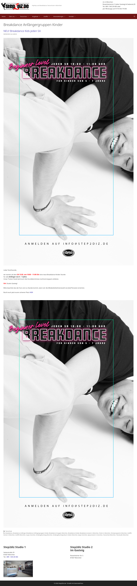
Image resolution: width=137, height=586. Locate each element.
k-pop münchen (30, 535)
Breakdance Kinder (73, 533)
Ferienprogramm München (119, 533)
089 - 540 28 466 (12, 557)
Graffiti (48, 16)
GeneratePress (78, 583)
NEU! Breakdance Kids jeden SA (22, 31)
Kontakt (73, 16)
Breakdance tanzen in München (89, 533)
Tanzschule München (109, 535)
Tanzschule (25, 16)
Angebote (37, 16)
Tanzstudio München (122, 535)
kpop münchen (82, 535)
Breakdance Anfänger (19, 533)
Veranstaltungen (60, 16)
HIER (31, 292)
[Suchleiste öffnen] (134, 16)
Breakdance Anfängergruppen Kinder (37, 533)
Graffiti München (20, 535)
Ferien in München (104, 533)
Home (4, 16)
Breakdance (8, 533)
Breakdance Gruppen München (58, 533)
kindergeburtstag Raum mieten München (65, 535)
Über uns (13, 16)
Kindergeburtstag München (44, 535)
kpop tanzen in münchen (95, 535)
